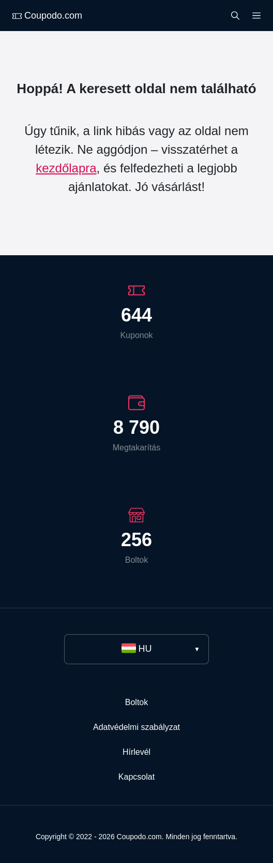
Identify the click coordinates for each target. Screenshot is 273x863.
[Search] (235, 14)
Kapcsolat (136, 776)
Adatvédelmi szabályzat (136, 727)
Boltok (136, 702)
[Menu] (256, 14)
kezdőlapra (66, 168)
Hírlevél (136, 752)
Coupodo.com (47, 15)
